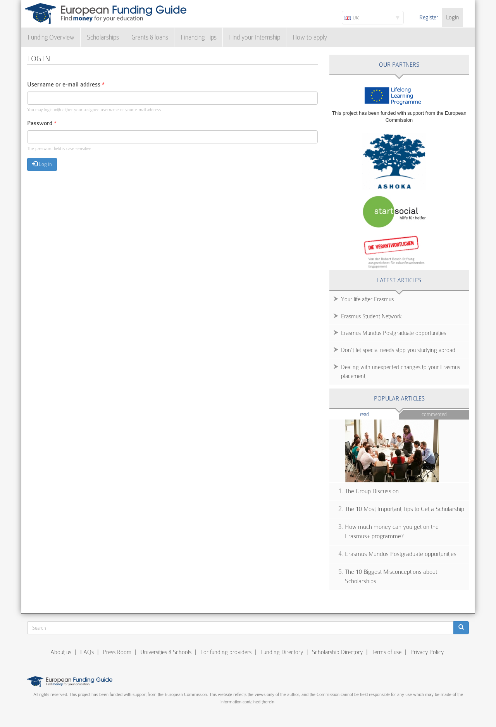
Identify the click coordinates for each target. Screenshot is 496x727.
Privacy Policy (427, 652)
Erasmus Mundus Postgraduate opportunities (393, 333)
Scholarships (103, 37)
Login (452, 17)
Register (428, 17)
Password (42, 123)
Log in (42, 164)
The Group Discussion (372, 491)
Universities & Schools (165, 652)
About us (60, 652)
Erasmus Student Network (371, 316)
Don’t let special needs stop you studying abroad (398, 350)
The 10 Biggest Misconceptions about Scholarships (391, 576)
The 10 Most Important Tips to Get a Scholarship (404, 509)
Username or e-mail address (66, 84)
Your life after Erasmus (367, 299)
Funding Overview (51, 37)
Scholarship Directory (337, 652)
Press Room (117, 652)
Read (376, 414)
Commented (434, 414)
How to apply (310, 37)
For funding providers (225, 652)
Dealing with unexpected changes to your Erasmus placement (400, 371)
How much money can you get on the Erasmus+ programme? (392, 531)
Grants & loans (149, 37)
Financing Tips (199, 37)
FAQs (87, 652)
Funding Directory (281, 652)
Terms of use (386, 652)
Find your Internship (254, 37)
